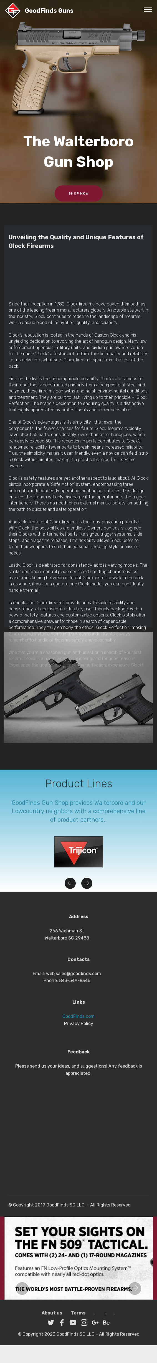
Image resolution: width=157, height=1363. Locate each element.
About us (52, 1318)
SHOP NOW (79, 193)
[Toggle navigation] (148, 9)
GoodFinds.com (78, 1055)
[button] (70, 888)
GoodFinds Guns (49, 10)
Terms (78, 1318)
